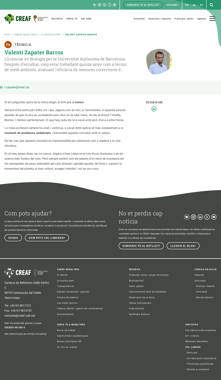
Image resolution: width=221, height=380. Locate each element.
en (186, 5)
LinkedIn (154, 108)
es (201, 5)
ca (194, 5)
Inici (7, 34)
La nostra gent (51, 34)
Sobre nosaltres (25, 34)
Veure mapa (12, 297)
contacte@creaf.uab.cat (19, 315)
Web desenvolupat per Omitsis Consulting (25, 334)
